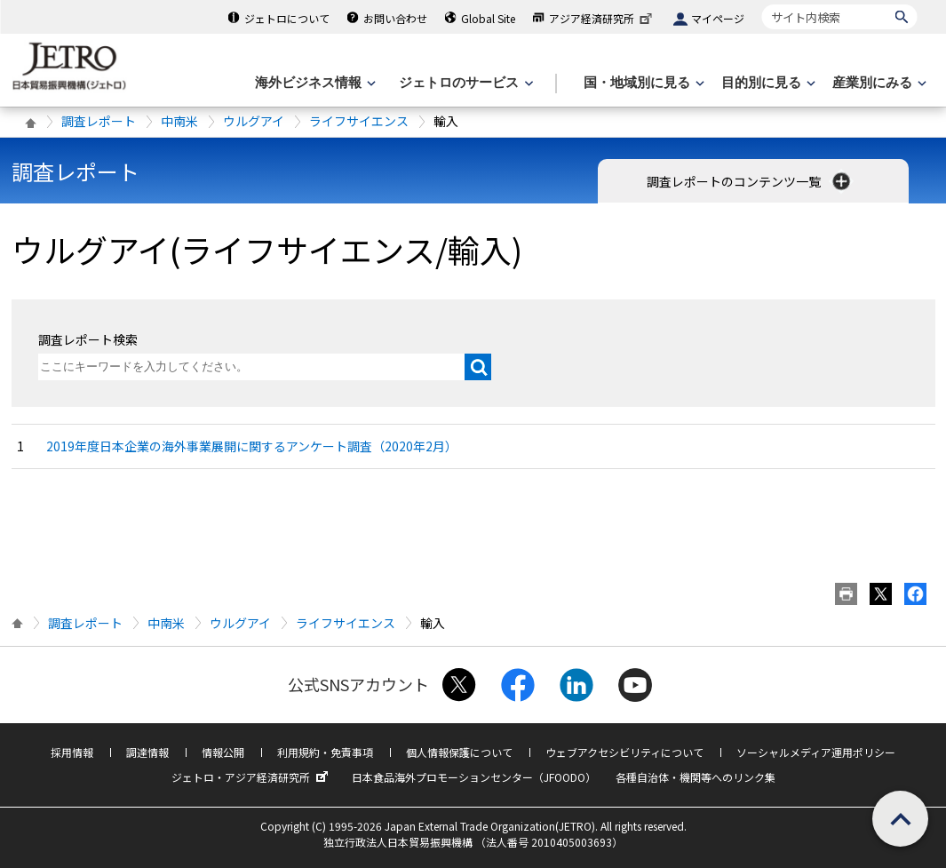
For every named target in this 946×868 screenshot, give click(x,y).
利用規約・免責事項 (325, 752)
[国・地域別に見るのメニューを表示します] (642, 83)
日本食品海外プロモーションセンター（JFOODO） (474, 776)
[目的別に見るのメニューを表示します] (766, 83)
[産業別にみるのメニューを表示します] (877, 83)
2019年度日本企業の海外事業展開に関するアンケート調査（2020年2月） (251, 446)
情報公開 (223, 752)
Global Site (488, 18)
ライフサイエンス (359, 121)
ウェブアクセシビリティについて (624, 752)
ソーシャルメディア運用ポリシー (815, 752)
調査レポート (98, 121)
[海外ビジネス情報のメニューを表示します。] (313, 83)
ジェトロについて (287, 18)
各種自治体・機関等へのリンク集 (695, 776)
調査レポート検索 (88, 339)
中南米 (179, 121)
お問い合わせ (395, 18)
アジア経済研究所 (602, 18)
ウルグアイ (253, 121)
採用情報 (72, 752)
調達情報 (147, 752)
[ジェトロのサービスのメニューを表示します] (464, 83)
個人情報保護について (459, 752)
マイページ (717, 18)
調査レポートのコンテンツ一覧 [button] (750, 181)
